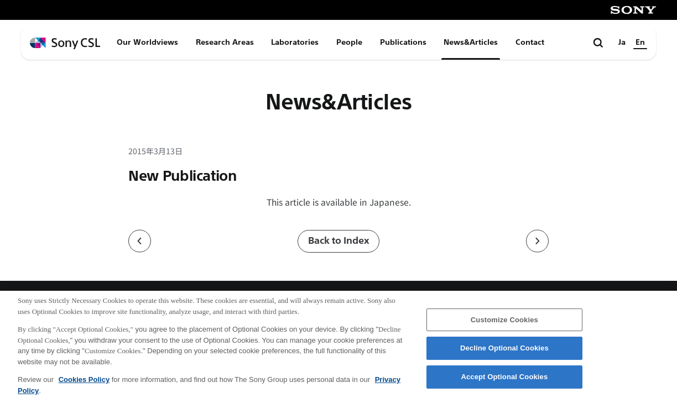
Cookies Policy (84, 384)
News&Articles (471, 42)
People (349, 42)
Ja (622, 42)
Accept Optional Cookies (504, 381)
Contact (529, 42)
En (640, 42)
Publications (403, 42)
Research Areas (225, 42)
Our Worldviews (147, 42)
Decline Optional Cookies (504, 352)
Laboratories (295, 42)
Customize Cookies (504, 324)
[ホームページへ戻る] (65, 43)
